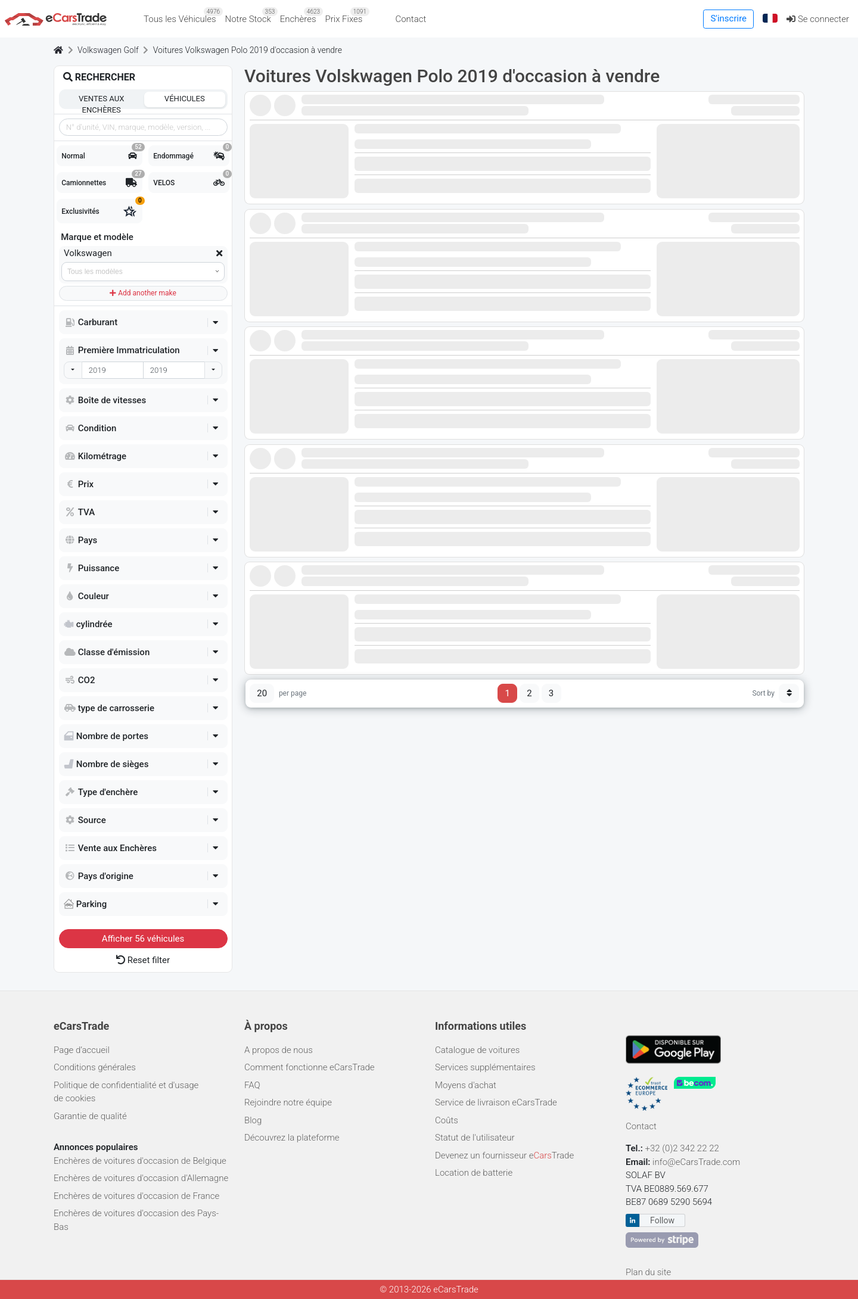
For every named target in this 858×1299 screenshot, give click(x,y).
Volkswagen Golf (108, 50)
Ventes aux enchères (101, 100)
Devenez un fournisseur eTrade (504, 1155)
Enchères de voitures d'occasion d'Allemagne (141, 1178)
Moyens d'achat (465, 1085)
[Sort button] (789, 693)
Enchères (300, 15)
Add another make (143, 293)
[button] (770, 19)
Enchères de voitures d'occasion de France (136, 1196)
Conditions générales (95, 1067)
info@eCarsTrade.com (696, 1162)
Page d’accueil (82, 1050)
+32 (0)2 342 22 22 (683, 1148)
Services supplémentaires (485, 1067)
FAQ (252, 1085)
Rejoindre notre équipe (288, 1102)
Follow (662, 1220)
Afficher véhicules (143, 938)
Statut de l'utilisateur (475, 1137)
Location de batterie (473, 1172)
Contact (410, 19)
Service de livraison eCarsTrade (496, 1102)
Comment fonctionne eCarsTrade (309, 1067)
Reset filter (143, 960)
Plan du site (648, 1272)
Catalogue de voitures (477, 1050)
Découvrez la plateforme (292, 1137)
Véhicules (184, 98)
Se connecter (817, 19)
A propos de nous (278, 1050)
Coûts (446, 1120)
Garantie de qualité (90, 1116)
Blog (253, 1120)
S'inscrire (728, 18)
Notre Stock (250, 15)
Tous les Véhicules (182, 15)
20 (262, 693)
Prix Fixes (346, 15)
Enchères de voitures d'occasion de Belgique (140, 1160)
